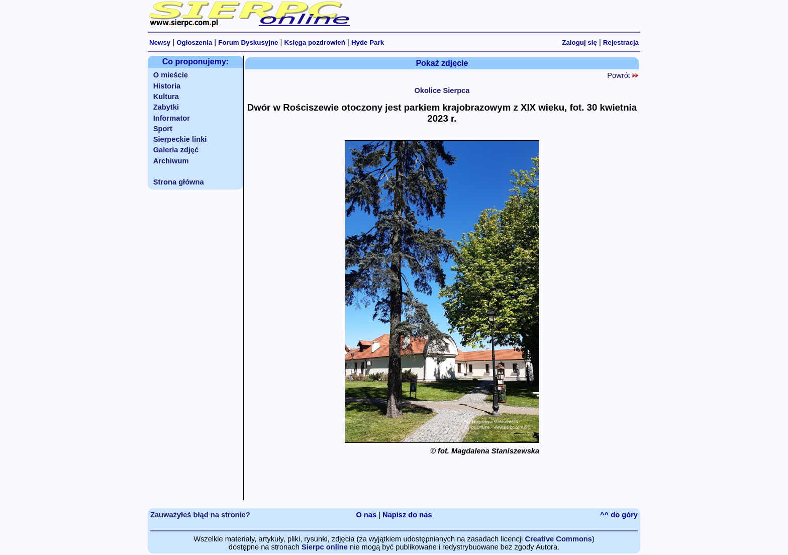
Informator (171, 118)
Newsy (159, 42)
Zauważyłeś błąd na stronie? (200, 515)
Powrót (622, 75)
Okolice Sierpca (441, 90)
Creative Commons (558, 539)
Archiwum (171, 161)
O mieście (170, 75)
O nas (366, 515)
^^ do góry (619, 515)
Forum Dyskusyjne (248, 42)
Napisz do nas (407, 515)
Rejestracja (621, 42)
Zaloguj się (579, 42)
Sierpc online (325, 547)
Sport (162, 129)
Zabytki (166, 107)
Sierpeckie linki (180, 139)
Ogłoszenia (194, 42)
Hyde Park (367, 42)
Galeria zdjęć (176, 150)
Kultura (166, 96)
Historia (167, 86)
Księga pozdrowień (314, 42)
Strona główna (178, 182)
